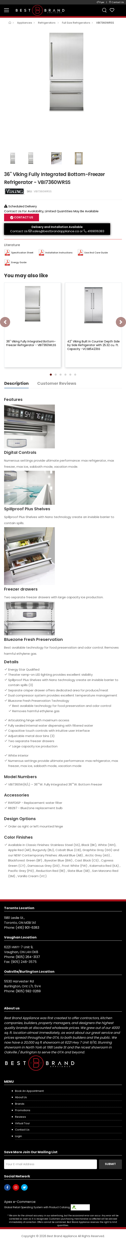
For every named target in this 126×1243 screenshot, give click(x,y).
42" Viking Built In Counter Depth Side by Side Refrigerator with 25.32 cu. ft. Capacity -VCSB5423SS (93, 345)
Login (18, 1136)
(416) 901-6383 (27, 927)
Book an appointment (29, 1091)
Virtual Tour (22, 1123)
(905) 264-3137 (28, 957)
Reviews (20, 1117)
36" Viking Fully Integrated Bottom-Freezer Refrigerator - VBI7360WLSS (31, 343)
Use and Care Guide (96, 252)
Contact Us (23, 217)
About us (21, 1097)
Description (16, 383)
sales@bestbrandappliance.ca (55, 231)
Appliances (24, 23)
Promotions (22, 1110)
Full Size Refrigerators (76, 23)
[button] (50, 375)
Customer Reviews (56, 383)
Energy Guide (18, 262)
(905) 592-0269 (28, 991)
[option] (63, 72)
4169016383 (95, 231)
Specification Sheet (22, 252)
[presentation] (5, 322)
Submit (110, 1164)
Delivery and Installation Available (57, 227)
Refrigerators (47, 23)
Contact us (22, 1130)
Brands (19, 1104)
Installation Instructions (59, 252)
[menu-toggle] (6, 10)
